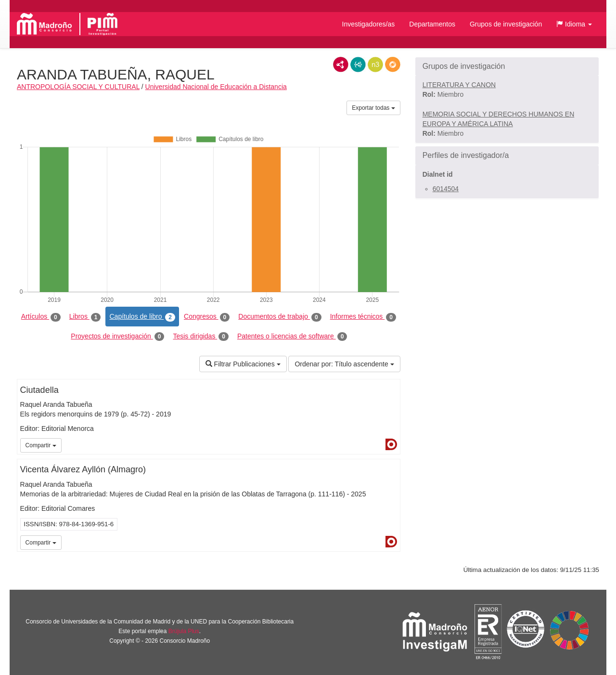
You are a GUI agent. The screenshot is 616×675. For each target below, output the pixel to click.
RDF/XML (340, 64)
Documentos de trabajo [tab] (279, 316)
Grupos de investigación (506, 24)
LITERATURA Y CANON (459, 85)
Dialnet (391, 444)
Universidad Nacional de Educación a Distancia (216, 87)
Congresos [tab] (207, 316)
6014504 (446, 189)
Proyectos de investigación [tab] (117, 336)
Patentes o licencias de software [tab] (292, 336)
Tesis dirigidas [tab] (201, 336)
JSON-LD (358, 64)
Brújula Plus (183, 631)
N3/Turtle (375, 64)
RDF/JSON (392, 64)
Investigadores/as (368, 24)
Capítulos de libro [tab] (142, 316)
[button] (574, 24)
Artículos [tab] (41, 316)
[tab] (507, 66)
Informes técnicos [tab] (363, 316)
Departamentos (432, 24)
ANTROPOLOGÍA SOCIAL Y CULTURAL (78, 87)
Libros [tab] (85, 316)
